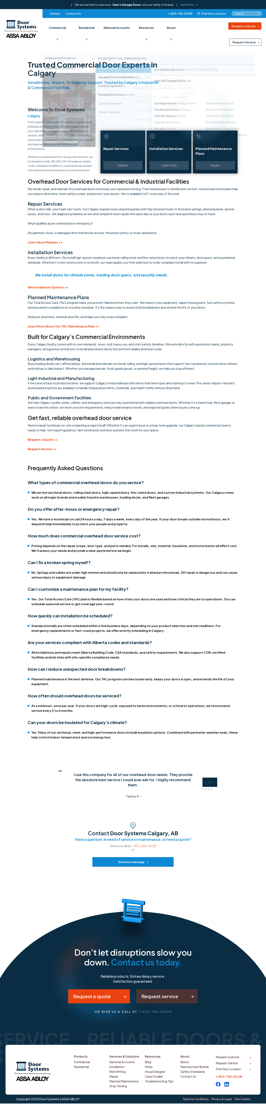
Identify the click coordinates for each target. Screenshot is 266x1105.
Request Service (244, 43)
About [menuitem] (169, 27)
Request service (163, 997)
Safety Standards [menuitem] (192, 1075)
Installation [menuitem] (117, 1070)
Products (81, 1059)
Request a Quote (244, 27)
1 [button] (203, 789)
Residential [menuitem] (86, 27)
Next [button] (209, 782)
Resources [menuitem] (145, 27)
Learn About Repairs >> (45, 242)
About (185, 1059)
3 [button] (208, 789)
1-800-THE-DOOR (180, 14)
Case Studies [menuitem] (154, 1080)
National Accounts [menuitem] (116, 27)
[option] (133, 784)
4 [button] (211, 789)
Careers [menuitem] (55, 14)
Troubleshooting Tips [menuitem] (160, 1084)
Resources (153, 1059)
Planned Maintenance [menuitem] (124, 1084)
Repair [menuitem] (113, 1080)
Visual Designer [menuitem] (156, 1075)
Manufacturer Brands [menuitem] (195, 1070)
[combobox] (246, 14)
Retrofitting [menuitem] (117, 1075)
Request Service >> (42, 449)
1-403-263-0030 (143, 846)
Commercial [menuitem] (57, 27)
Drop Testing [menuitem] (118, 1089)
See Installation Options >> (48, 287)
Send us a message (131, 862)
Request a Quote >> (43, 440)
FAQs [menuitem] (148, 1070)
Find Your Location (229, 1074)
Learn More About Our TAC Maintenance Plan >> (63, 326)
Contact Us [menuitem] (73, 14)
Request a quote (86, 997)
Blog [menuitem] (148, 1065)
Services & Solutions (124, 1059)
